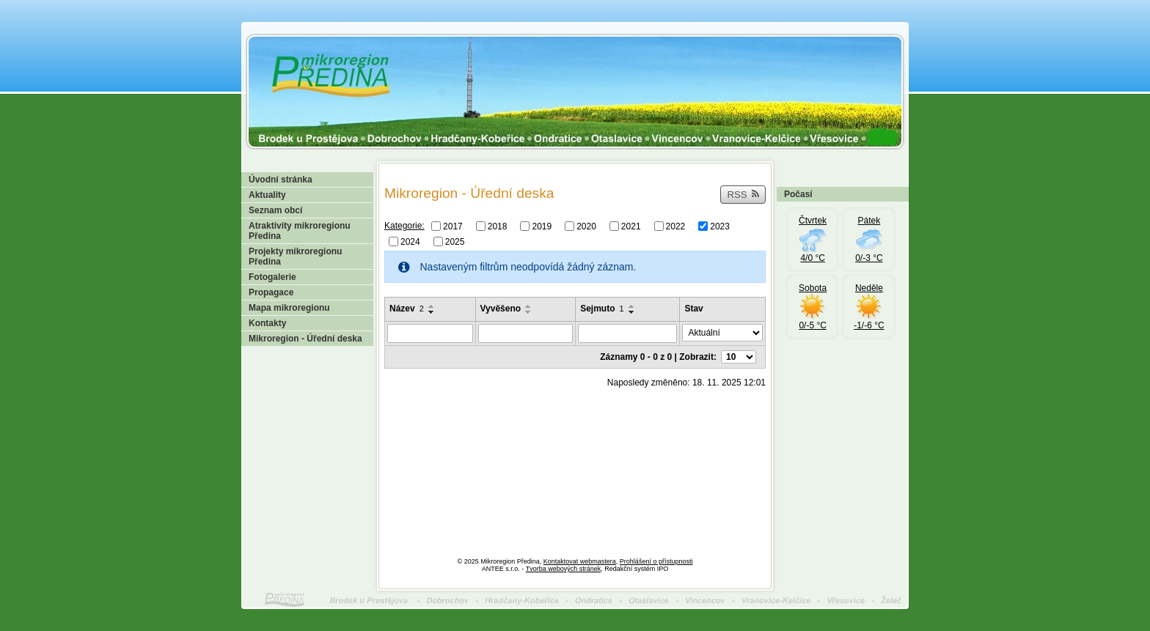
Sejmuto (601, 308)
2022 (676, 226)
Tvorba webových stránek (563, 568)
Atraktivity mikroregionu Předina (300, 231)
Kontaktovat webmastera (579, 561)
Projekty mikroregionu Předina (295, 256)
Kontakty (267, 323)
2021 (631, 226)
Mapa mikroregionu (289, 308)
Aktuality (267, 195)
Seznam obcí (275, 210)
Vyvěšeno (500, 308)
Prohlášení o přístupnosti (656, 561)
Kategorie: (404, 226)
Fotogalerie (272, 277)
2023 (720, 226)
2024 (410, 241)
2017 (453, 226)
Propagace (271, 292)
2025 (455, 241)
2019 (542, 226)
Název (406, 308)
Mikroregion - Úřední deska (305, 338)
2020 (586, 226)
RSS (743, 194)
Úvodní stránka (280, 179)
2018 (498, 226)
